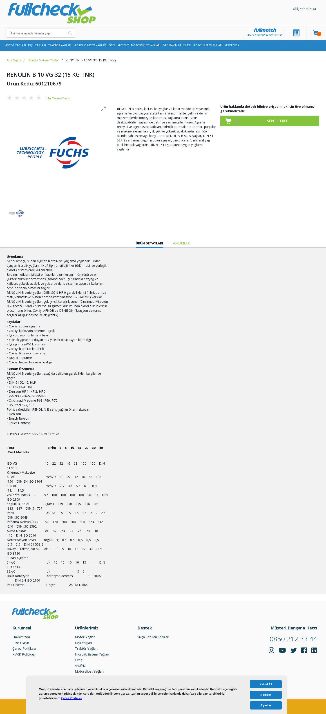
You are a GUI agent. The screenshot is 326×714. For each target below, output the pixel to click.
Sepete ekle (277, 121)
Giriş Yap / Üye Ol (305, 9)
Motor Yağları (15, 45)
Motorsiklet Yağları (145, 45)
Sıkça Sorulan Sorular (153, 636)
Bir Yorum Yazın (58, 98)
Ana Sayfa (14, 60)
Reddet (266, 694)
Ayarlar (265, 705)
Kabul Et (265, 684)
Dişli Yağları (37, 45)
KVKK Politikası (24, 653)
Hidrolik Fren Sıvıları (207, 45)
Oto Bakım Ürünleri (177, 45)
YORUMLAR (181, 242)
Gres (112, 45)
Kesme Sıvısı (232, 45)
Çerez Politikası (71, 698)
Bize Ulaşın (20, 642)
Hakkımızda (21, 636)
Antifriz (123, 45)
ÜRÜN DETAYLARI (149, 243)
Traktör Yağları (59, 45)
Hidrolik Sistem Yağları (90, 45)
